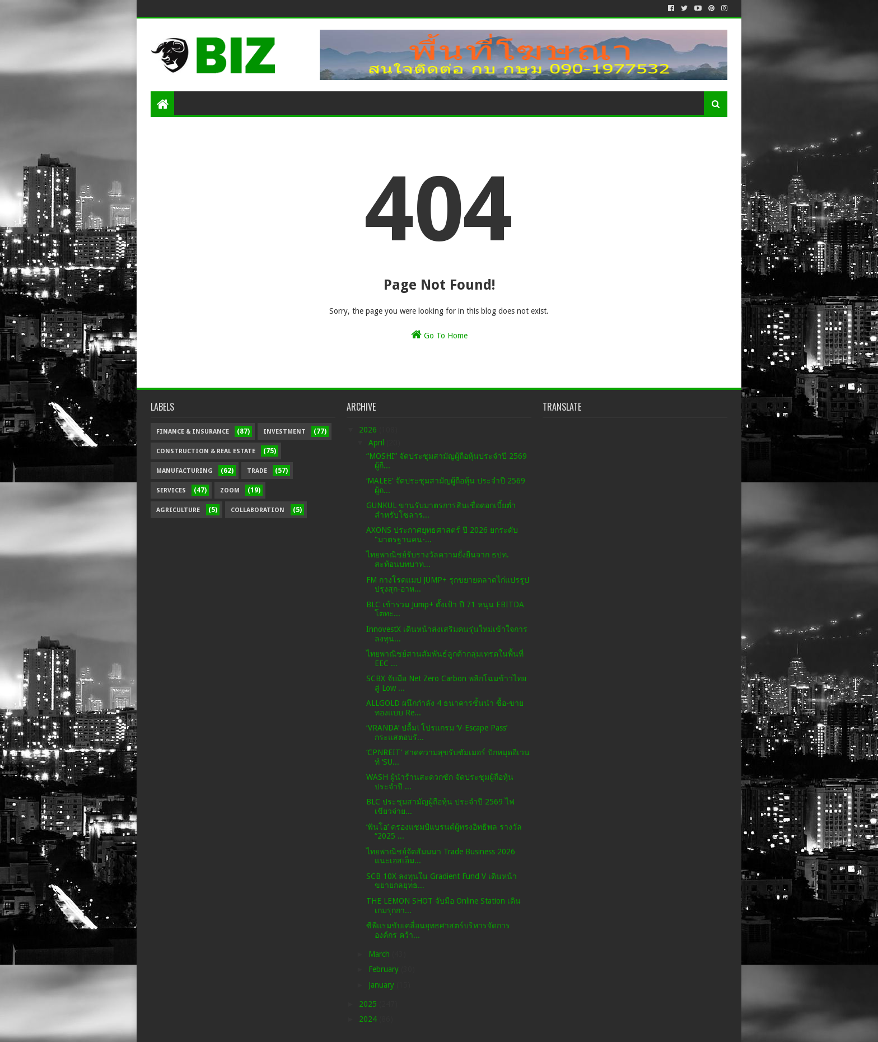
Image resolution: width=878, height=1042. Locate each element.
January (382, 984)
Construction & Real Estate (205, 451)
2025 (369, 1003)
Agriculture (178, 510)
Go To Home (439, 334)
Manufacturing (184, 471)
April (377, 442)
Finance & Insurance (192, 431)
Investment (284, 431)
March (380, 954)
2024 (369, 1019)
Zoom (230, 490)
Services (171, 490)
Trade (257, 471)
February (384, 969)
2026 (369, 429)
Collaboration (257, 510)
